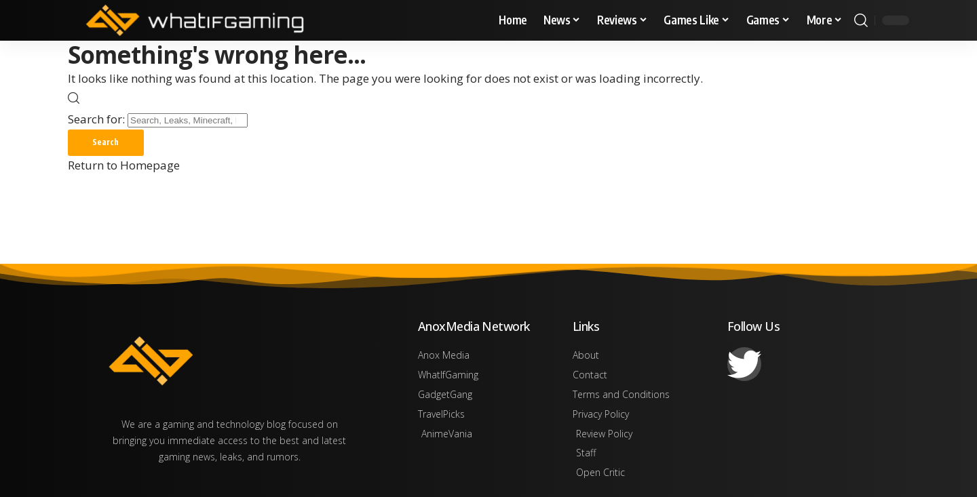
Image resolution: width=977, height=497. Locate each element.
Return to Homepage (124, 166)
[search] (861, 20)
